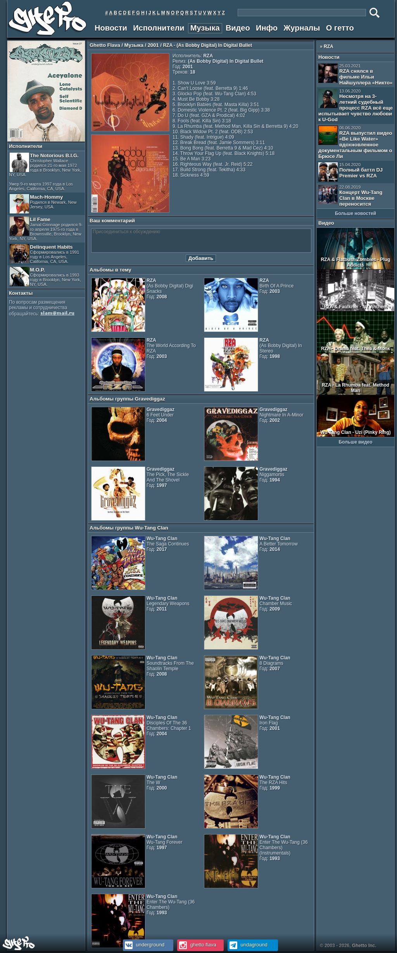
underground (143, 945)
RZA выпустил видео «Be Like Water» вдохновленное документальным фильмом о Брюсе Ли (355, 142)
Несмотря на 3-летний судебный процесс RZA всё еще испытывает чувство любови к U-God (355, 105)
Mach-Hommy (43, 203)
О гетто (340, 28)
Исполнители (158, 28)
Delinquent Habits (44, 254)
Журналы (301, 28)
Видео (238, 28)
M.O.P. (45, 277)
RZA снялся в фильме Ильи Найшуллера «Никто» (355, 75)
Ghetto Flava (105, 45)
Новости (111, 28)
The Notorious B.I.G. (45, 172)
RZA (328, 46)
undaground (248, 945)
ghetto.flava (196, 945)
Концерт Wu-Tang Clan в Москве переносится (350, 196)
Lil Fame (46, 229)
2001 (153, 45)
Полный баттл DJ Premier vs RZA (350, 172)
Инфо (267, 28)
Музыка (205, 28)
